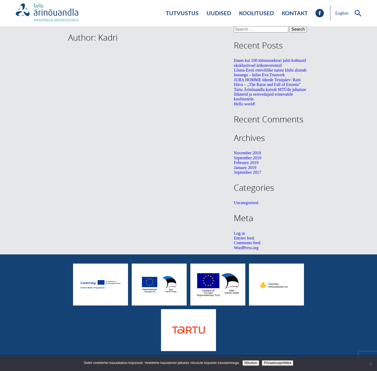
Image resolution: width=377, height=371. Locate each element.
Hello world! (244, 104)
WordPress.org (246, 247)
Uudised (219, 13)
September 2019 (247, 158)
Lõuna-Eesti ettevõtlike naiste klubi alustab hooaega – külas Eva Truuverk (270, 72)
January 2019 (245, 167)
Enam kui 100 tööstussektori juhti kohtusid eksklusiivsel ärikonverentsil (270, 62)
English (341, 13)
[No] (370, 363)
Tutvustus (182, 13)
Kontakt (295, 13)
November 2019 (247, 153)
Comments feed (247, 243)
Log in (239, 233)
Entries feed (244, 238)
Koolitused (256, 13)
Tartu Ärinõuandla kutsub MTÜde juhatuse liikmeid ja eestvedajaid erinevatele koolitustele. (270, 94)
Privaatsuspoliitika (277, 363)
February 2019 (246, 162)
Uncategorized (246, 202)
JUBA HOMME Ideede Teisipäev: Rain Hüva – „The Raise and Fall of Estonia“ (267, 82)
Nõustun (251, 363)
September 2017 (247, 172)
